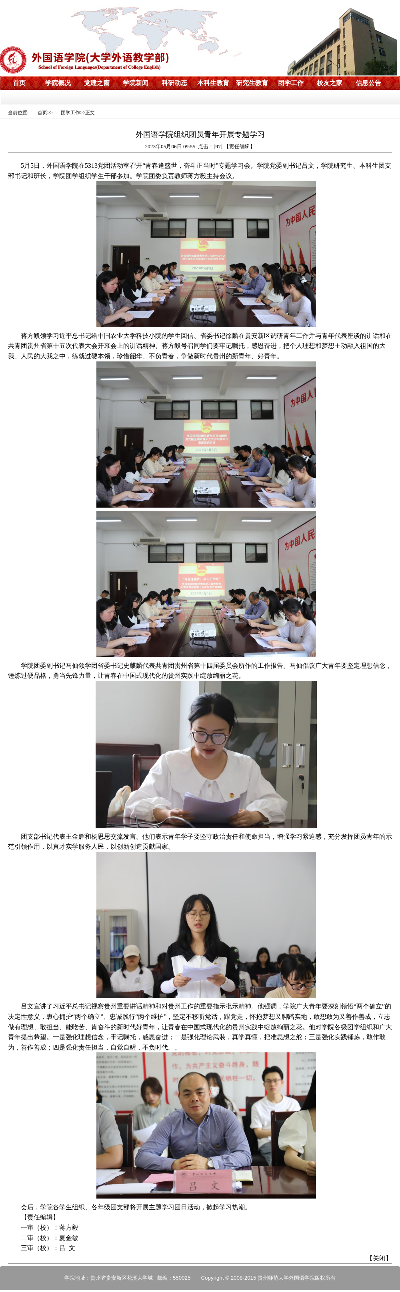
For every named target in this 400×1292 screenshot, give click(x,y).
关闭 (379, 1258)
